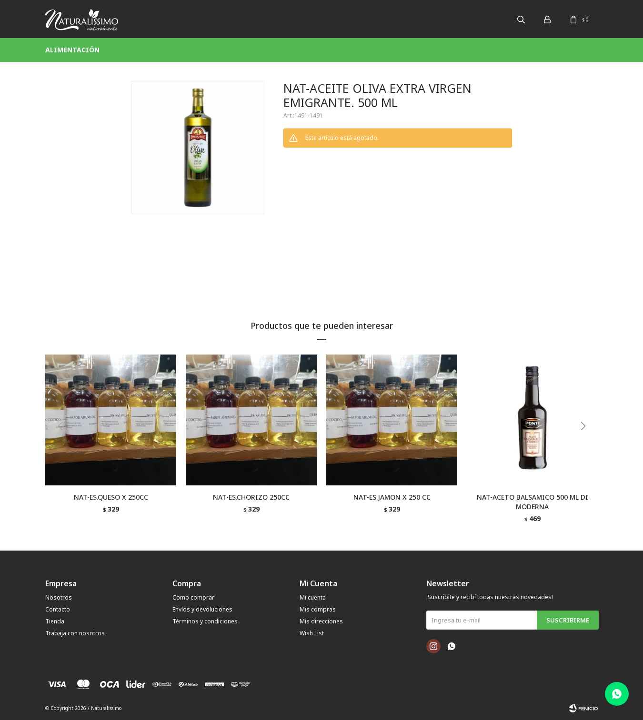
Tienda (54, 621)
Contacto (57, 609)
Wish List (312, 633)
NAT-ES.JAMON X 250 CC (392, 497)
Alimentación (72, 49)
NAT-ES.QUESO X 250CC (111, 497)
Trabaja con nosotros (75, 633)
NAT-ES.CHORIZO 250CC (251, 497)
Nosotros (58, 597)
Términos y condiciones (205, 621)
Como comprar (193, 597)
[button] (586, 445)
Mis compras (318, 609)
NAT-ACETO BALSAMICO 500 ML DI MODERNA (532, 502)
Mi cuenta (313, 597)
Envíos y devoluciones (202, 609)
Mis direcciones (321, 621)
